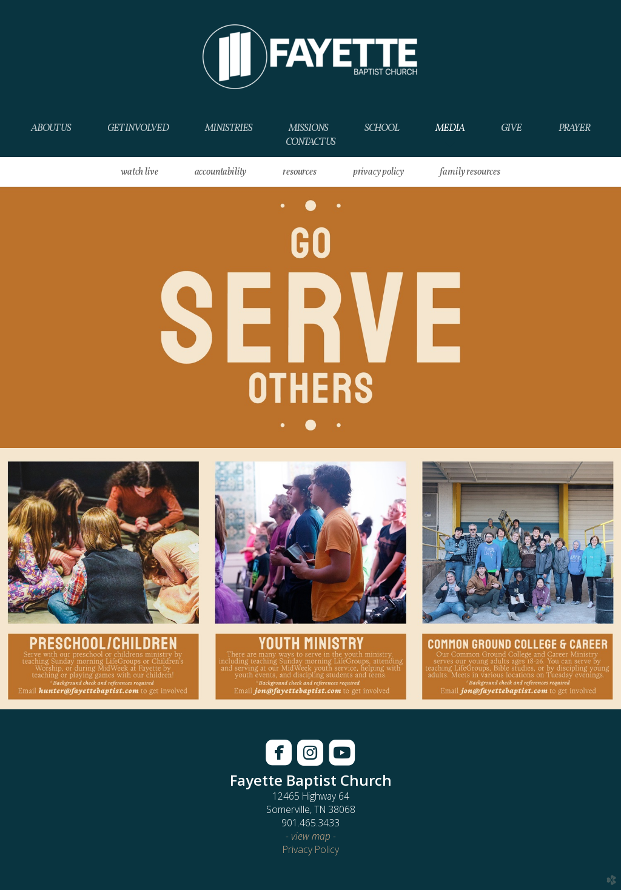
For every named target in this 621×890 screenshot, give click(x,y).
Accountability (221, 172)
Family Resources (470, 172)
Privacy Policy (378, 172)
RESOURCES (300, 172)
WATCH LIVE (139, 172)
